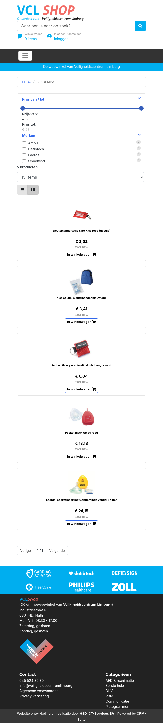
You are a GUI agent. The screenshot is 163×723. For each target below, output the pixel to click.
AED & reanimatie (120, 680)
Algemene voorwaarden (39, 691)
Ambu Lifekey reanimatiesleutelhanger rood (81, 365)
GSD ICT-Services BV (97, 713)
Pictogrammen (117, 706)
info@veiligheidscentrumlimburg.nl (47, 685)
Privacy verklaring (34, 696)
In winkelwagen (81, 254)
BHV (109, 691)
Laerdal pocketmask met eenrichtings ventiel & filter (81, 500)
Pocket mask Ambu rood (81, 432)
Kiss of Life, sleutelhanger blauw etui (81, 298)
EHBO (26, 82)
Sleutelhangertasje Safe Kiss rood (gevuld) (81, 230)
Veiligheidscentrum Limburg (87, 604)
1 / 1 (40, 550)
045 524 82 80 (31, 680)
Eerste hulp (115, 685)
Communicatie (117, 701)
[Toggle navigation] (25, 56)
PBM (109, 696)
